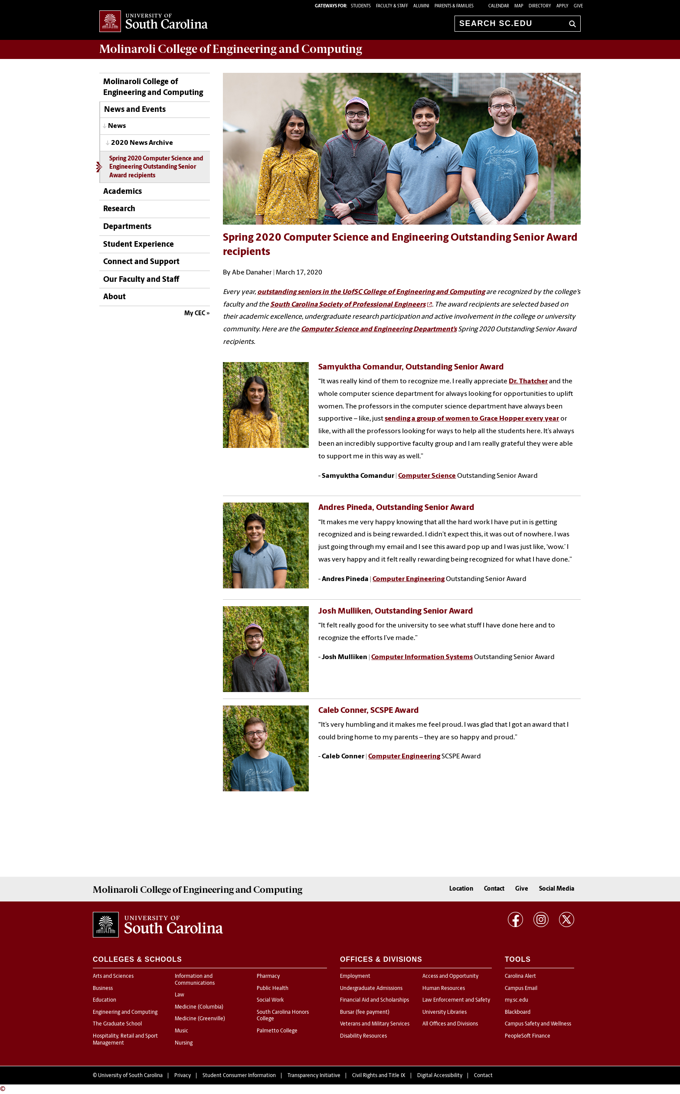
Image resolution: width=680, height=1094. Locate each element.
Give (578, 6)
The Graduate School (117, 1024)
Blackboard (517, 1012)
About (114, 297)
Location (461, 889)
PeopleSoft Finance (527, 1036)
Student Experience (138, 245)
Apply (562, 6)
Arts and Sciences (113, 976)
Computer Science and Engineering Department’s (379, 329)
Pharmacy (268, 976)
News (117, 126)
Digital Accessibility (439, 1075)
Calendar (498, 6)
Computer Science (427, 476)
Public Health (272, 988)
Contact (494, 889)
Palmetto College (277, 1031)
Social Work (270, 1000)
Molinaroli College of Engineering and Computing (153, 87)
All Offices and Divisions (450, 1024)
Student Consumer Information (239, 1075)
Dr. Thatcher (528, 381)
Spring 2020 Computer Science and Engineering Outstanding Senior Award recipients (156, 167)
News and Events (135, 110)
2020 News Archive (142, 143)
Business (103, 988)
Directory (540, 6)
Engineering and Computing (125, 1012)
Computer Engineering (409, 579)
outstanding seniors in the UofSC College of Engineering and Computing (371, 292)
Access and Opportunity (450, 976)
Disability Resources (363, 1036)
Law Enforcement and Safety (456, 1000)
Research (119, 209)
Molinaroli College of (230, 49)
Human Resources (443, 988)
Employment (355, 976)
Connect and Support (141, 262)
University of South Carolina (130, 1075)
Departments (127, 227)
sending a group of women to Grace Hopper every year (472, 418)
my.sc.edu (516, 1000)
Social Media (556, 889)
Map (518, 6)
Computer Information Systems (422, 657)
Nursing (184, 1043)
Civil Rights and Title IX (378, 1075)
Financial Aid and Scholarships (374, 1000)
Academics (122, 192)
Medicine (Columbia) (199, 1007)
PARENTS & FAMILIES (454, 6)
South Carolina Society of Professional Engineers (347, 304)
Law (179, 995)
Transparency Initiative (314, 1075)
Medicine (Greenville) (200, 1019)
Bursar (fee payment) (364, 1012)
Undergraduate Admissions (371, 988)
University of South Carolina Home (153, 21)
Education (104, 1000)
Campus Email (521, 988)
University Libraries (444, 1012)
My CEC (194, 313)
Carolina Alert (520, 976)
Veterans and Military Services (374, 1024)
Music (181, 1031)
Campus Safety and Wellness (538, 1024)
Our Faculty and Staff (141, 280)
